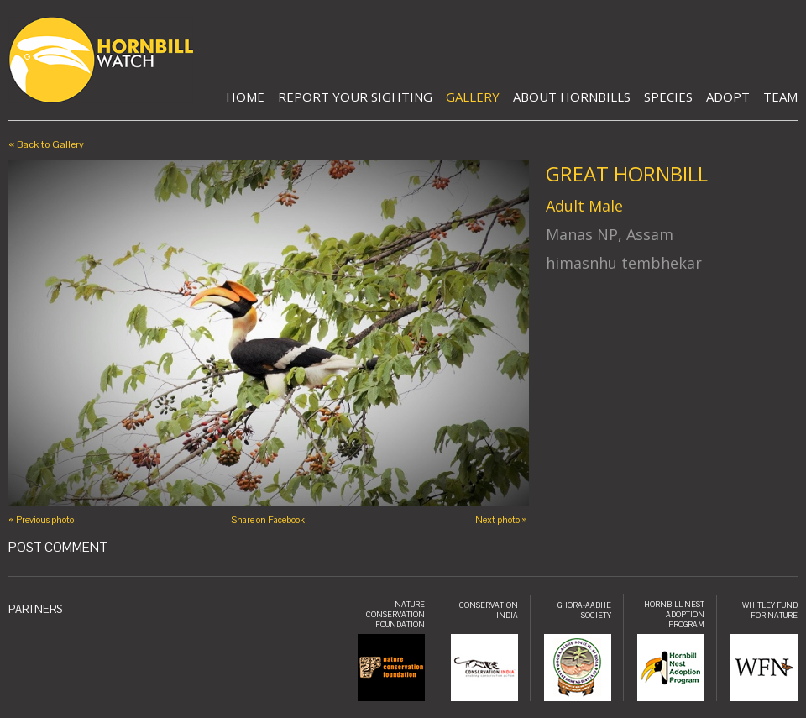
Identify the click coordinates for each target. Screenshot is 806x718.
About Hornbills (572, 96)
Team (780, 96)
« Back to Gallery (46, 144)
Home (245, 96)
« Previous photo (41, 520)
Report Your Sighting (355, 96)
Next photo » (501, 520)
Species (668, 96)
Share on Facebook (268, 520)
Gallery (473, 96)
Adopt (728, 96)
